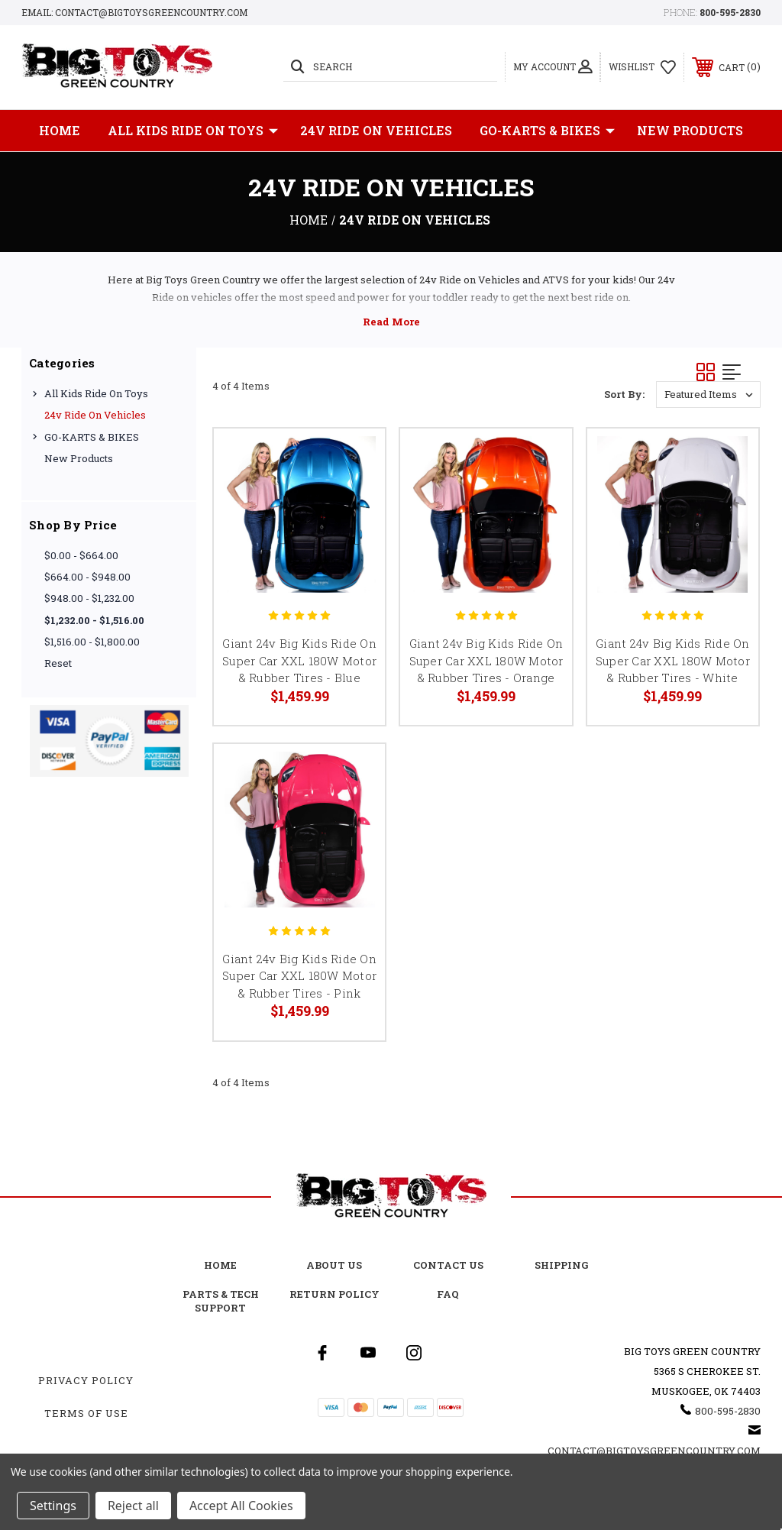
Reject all (133, 1505)
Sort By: (624, 394)
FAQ (448, 1294)
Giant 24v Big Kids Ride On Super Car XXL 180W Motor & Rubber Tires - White (673, 660)
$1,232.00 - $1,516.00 (94, 620)
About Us (334, 1265)
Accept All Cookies (241, 1505)
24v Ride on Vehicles (376, 130)
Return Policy (334, 1294)
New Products (690, 130)
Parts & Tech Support (221, 1301)
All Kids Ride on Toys (193, 130)
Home (59, 130)
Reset (58, 663)
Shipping (562, 1265)
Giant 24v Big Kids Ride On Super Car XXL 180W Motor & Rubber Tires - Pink (299, 976)
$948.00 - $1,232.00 (89, 598)
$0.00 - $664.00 (81, 555)
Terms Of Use (86, 1413)
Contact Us (448, 1265)
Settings (53, 1505)
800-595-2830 (730, 12)
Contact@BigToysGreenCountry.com (654, 1450)
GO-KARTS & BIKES (547, 130)
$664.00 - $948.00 (87, 577)
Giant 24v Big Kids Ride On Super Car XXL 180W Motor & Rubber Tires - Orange (486, 660)
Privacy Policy (86, 1380)
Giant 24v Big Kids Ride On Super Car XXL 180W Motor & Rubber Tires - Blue (299, 660)
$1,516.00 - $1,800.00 (92, 642)
